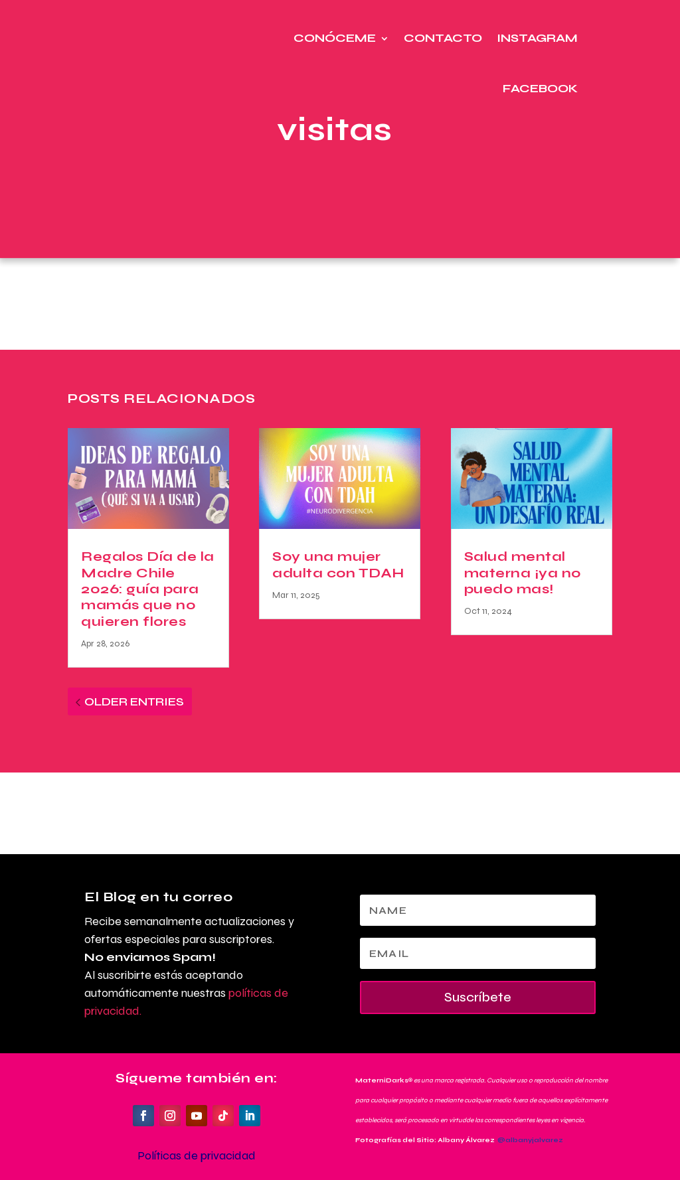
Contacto (443, 38)
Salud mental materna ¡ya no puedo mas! (522, 572)
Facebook (540, 89)
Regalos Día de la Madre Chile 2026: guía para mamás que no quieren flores (147, 589)
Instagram (537, 38)
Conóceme (335, 38)
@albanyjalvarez (530, 1140)
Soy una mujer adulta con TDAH (338, 564)
